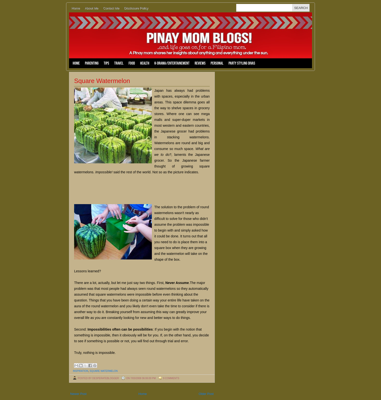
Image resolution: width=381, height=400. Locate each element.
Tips (106, 63)
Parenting (91, 63)
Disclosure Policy (136, 8)
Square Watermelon (102, 80)
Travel (118, 63)
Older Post (206, 394)
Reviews (200, 63)
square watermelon (104, 371)
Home (75, 8)
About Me (91, 8)
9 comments (171, 378)
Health (144, 63)
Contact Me (111, 8)
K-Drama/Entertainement (172, 63)
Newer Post (78, 394)
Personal (217, 63)
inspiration (80, 371)
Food (132, 63)
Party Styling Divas (241, 63)
